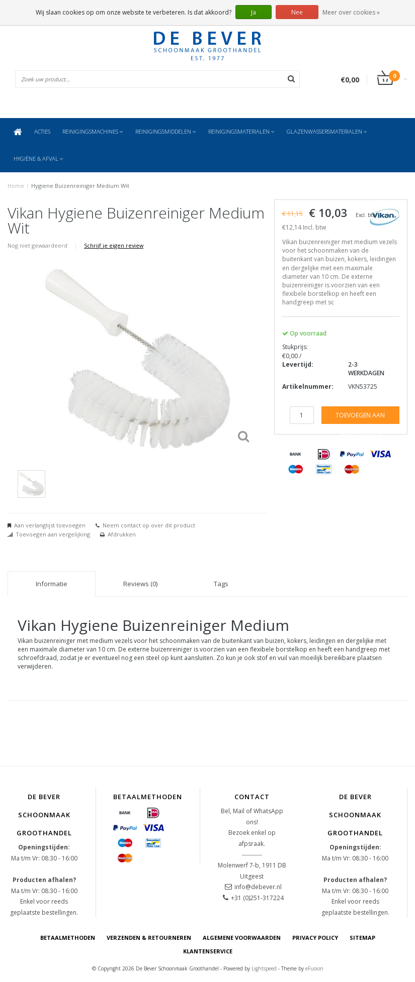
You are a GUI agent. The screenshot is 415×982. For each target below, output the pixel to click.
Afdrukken (122, 534)
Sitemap (362, 937)
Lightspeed (264, 968)
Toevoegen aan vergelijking (53, 534)
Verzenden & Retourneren (149, 937)
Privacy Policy (315, 937)
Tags (221, 583)
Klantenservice (207, 951)
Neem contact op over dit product (149, 525)
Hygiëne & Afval (38, 158)
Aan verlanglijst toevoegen (50, 525)
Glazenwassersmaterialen (327, 131)
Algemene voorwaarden (242, 937)
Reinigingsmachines (92, 131)
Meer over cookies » (351, 12)
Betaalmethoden (67, 937)
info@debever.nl (258, 887)
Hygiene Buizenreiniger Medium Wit (80, 185)
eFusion (314, 968)
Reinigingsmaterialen (241, 131)
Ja (253, 12)
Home (16, 185)
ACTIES (42, 131)
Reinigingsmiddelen (165, 131)
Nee (297, 12)
